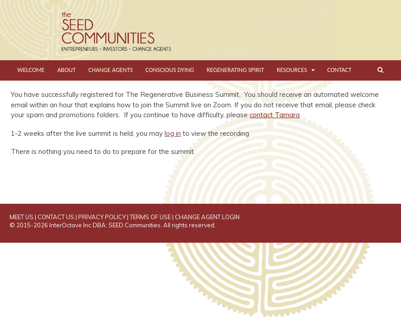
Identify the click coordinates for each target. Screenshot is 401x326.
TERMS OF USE (150, 217)
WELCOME (30, 70)
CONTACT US (56, 217)
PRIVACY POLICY (102, 217)
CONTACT (339, 70)
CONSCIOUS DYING (170, 70)
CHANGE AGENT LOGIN (207, 217)
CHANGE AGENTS (111, 70)
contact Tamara (275, 114)
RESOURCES (292, 70)
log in (173, 133)
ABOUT (66, 70)
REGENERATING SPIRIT (235, 70)
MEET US (21, 217)
